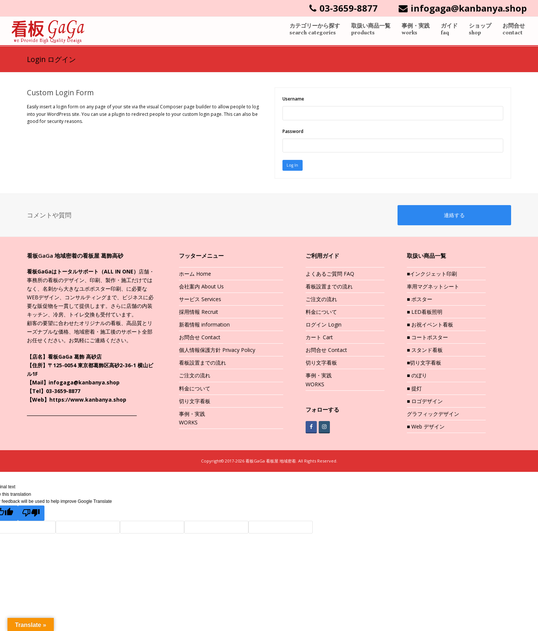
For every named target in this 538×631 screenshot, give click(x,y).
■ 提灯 (414, 389)
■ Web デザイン (426, 427)
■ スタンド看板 (425, 351)
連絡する (454, 216)
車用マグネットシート (433, 287)
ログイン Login (323, 325)
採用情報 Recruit (198, 312)
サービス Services (200, 299)
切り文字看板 (194, 401)
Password (292, 131)
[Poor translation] (31, 514)
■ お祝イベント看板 (430, 325)
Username (293, 99)
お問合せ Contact (199, 338)
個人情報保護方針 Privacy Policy (217, 351)
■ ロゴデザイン (425, 401)
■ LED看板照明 (424, 312)
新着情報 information (204, 325)
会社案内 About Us (201, 287)
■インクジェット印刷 (432, 274)
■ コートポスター (427, 338)
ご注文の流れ (194, 376)
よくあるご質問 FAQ (330, 274)
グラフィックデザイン (433, 414)
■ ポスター (419, 299)
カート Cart (319, 338)
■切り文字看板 (424, 363)
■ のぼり (417, 376)
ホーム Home (195, 274)
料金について (194, 389)
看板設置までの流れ (202, 363)
